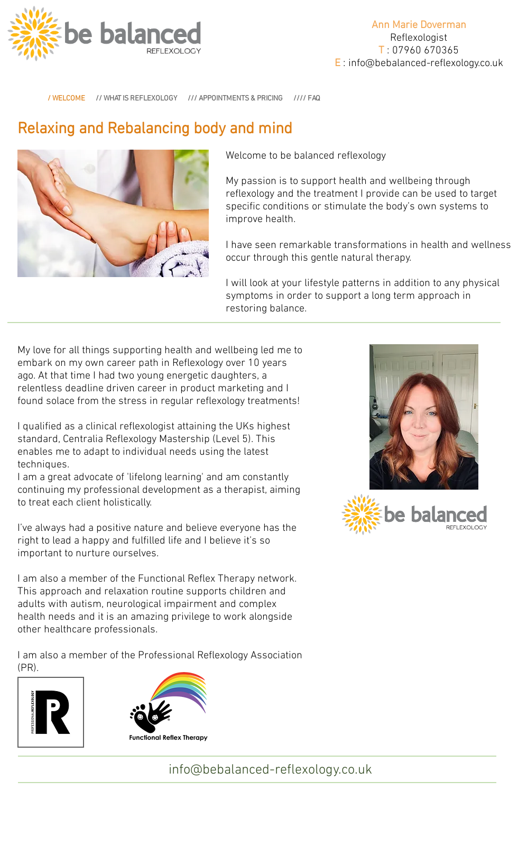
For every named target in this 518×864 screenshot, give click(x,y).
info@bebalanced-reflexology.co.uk (425, 63)
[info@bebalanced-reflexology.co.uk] (270, 770)
